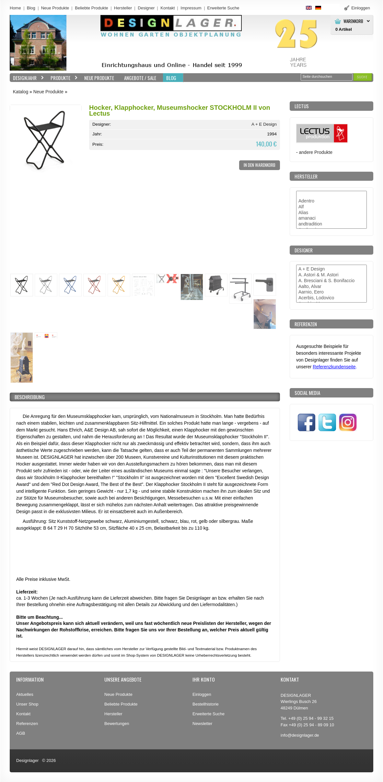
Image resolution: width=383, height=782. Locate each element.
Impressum (190, 8)
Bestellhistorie (205, 704)
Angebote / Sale (140, 77)
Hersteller (123, 8)
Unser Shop (27, 704)
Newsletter (202, 723)
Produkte (62, 78)
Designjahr (27, 78)
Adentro (331, 201)
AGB (20, 733)
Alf (331, 207)
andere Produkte (315, 152)
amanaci (331, 218)
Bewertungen (116, 723)
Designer (146, 8)
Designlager (27, 760)
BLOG (171, 77)
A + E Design (264, 124)
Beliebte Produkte (91, 8)
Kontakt (167, 8)
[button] (363, 77)
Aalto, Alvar (331, 287)
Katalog (20, 91)
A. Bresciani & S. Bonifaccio (331, 281)
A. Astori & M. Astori (331, 275)
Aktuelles (24, 694)
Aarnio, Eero (331, 292)
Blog (31, 8)
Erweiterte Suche (208, 713)
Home (15, 8)
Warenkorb (353, 21)
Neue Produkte (55, 8)
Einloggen (201, 694)
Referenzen (27, 723)
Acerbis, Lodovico (331, 298)
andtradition (331, 224)
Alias (331, 213)
